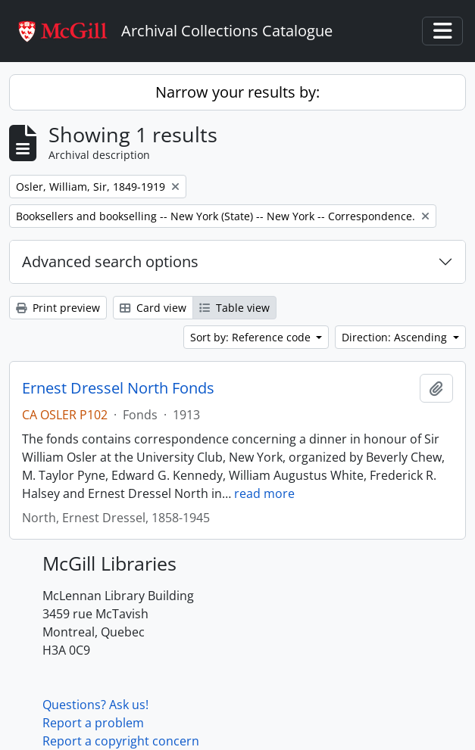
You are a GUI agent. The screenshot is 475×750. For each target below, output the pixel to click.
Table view (234, 307)
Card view (153, 307)
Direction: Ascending (396, 337)
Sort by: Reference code (252, 337)
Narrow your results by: (237, 92)
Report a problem (93, 722)
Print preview (58, 307)
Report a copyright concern (120, 741)
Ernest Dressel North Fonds (118, 388)
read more (264, 493)
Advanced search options (110, 261)
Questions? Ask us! (95, 704)
